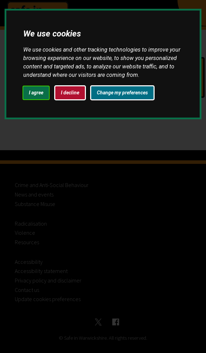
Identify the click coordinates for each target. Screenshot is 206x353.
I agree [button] (36, 92)
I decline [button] (70, 92)
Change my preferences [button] (122, 92)
